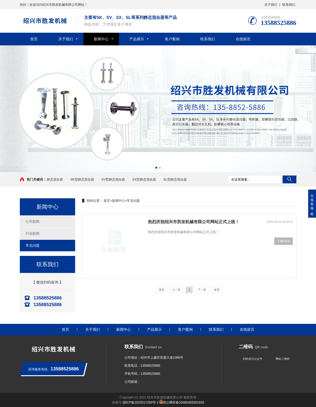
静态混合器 (55, 179)
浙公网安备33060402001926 (181, 402)
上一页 (176, 289)
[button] (156, 168)
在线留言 (243, 39)
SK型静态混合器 (82, 179)
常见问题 (32, 245)
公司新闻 (32, 221)
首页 (34, 39)
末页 (216, 289)
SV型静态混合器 (113, 179)
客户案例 (172, 39)
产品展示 (136, 39)
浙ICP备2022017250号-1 (141, 402)
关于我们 (270, 4)
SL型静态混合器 (175, 179)
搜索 (289, 179)
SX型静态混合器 (144, 179)
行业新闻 (32, 233)
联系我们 (288, 4)
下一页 (202, 289)
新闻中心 (101, 39)
